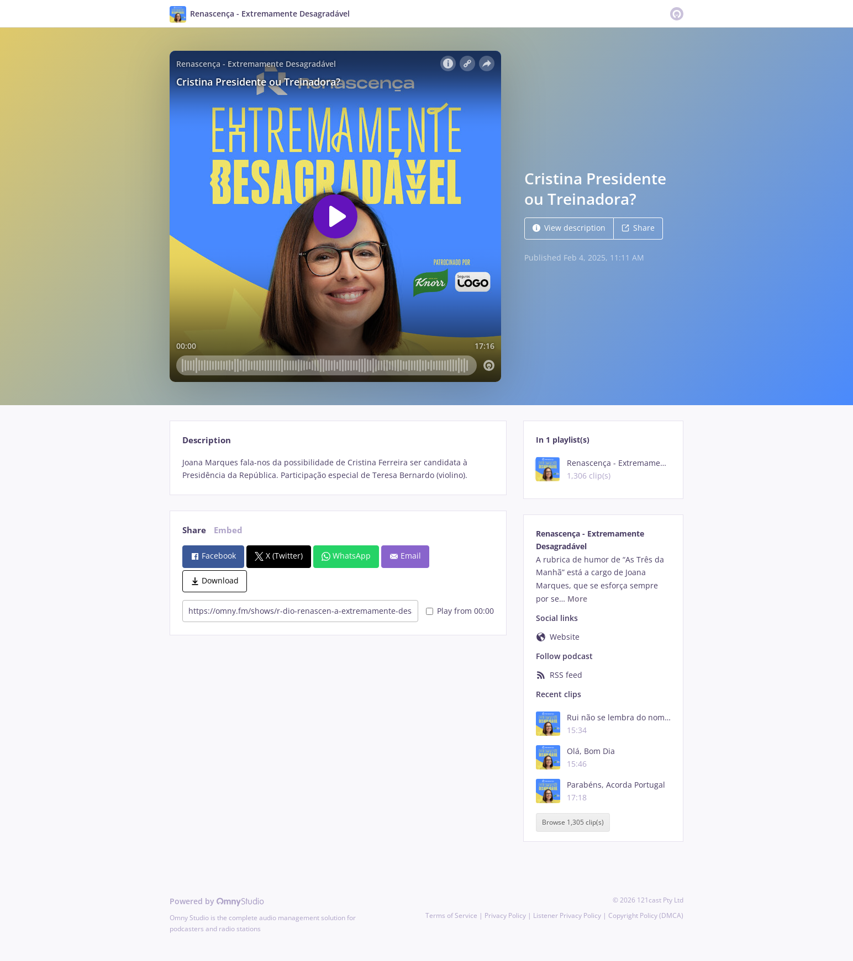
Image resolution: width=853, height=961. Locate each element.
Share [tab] (194, 530)
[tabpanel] (337, 469)
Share (638, 227)
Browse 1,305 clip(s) (573, 822)
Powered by (217, 901)
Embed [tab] (228, 530)
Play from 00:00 (460, 611)
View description (569, 227)
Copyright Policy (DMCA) (645, 915)
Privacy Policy (505, 915)
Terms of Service (451, 915)
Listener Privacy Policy (567, 915)
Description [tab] (206, 440)
